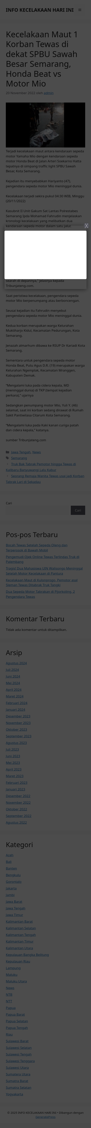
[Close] (45, 564)
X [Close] (86, 225)
